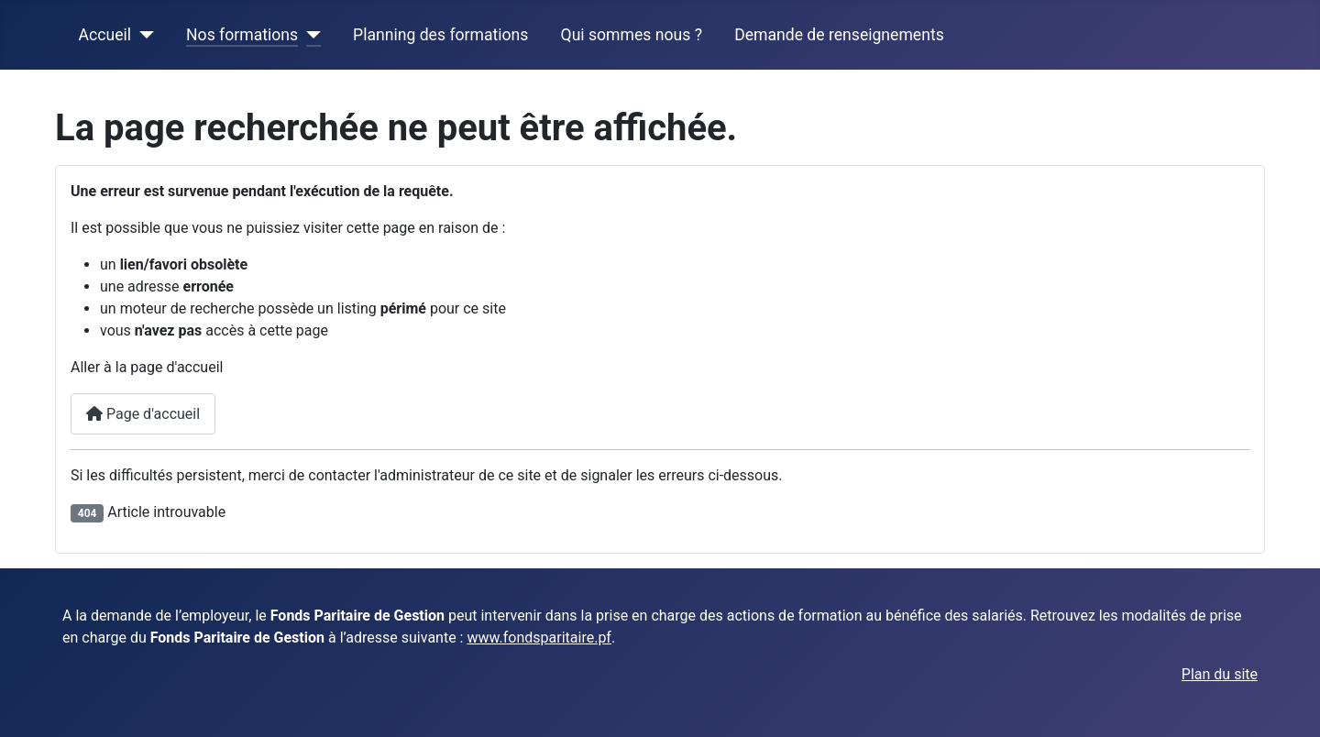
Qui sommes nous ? (631, 35)
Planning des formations (440, 35)
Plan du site (1220, 674)
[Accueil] (142, 35)
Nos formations (242, 35)
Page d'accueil (143, 414)
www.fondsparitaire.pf (538, 637)
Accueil (105, 35)
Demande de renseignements (839, 35)
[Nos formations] (309, 35)
